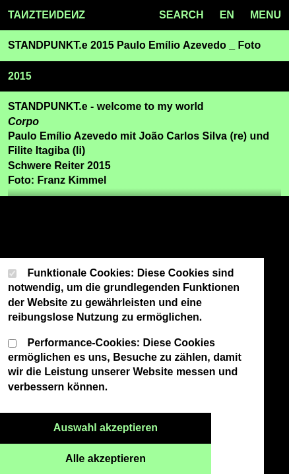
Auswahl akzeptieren (132, 426)
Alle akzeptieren (138, 457)
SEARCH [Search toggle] (181, 14)
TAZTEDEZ (46, 15)
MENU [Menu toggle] (265, 14)
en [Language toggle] (227, 14)
